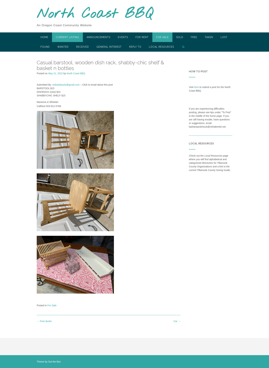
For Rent (142, 37)
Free (194, 37)
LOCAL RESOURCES (161, 46)
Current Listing (67, 37)
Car (176, 321)
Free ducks (44, 321)
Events (123, 37)
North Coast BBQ (95, 14)
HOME (44, 37)
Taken (209, 37)
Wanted (63, 46)
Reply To (135, 46)
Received (82, 46)
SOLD (179, 37)
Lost (224, 37)
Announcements (98, 37)
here (196, 87)
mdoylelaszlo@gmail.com (66, 84)
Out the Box (54, 361)
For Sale (162, 37)
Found (45, 46)
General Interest (109, 46)
